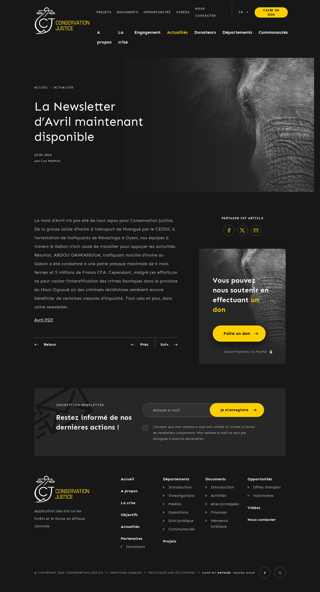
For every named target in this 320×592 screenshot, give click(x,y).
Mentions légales (126, 572)
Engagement (147, 32)
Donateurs (205, 32)
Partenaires (131, 538)
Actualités (177, 32)
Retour (45, 344)
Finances (219, 512)
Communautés (273, 32)
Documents (127, 12)
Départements (237, 32)
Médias (174, 504)
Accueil (127, 479)
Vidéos (183, 12)
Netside (224, 572)
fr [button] (241, 12)
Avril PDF (44, 319)
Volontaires (263, 495)
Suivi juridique (181, 520)
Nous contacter (205, 12)
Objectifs (129, 515)
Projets (103, 12)
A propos (104, 37)
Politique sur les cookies (172, 572)
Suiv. (169, 344)
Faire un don (271, 12)
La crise (123, 37)
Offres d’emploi (267, 487)
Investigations (181, 495)
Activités (218, 495)
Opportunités (157, 12)
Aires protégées (225, 504)
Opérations (178, 512)
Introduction (180, 487)
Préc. (140, 344)
